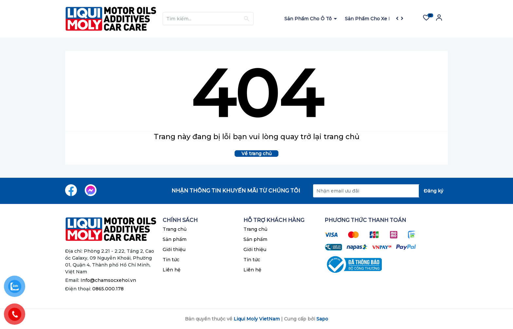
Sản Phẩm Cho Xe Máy (372, 19)
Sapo (322, 319)
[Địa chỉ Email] (380, 190)
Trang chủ (174, 229)
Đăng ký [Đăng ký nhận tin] (433, 191)
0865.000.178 (108, 289)
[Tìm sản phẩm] (208, 18)
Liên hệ (172, 270)
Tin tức (171, 260)
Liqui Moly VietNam (257, 319)
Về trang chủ (256, 153)
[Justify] (246, 18)
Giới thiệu (174, 249)
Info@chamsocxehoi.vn (108, 280)
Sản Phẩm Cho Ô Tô (308, 19)
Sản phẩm (174, 239)
